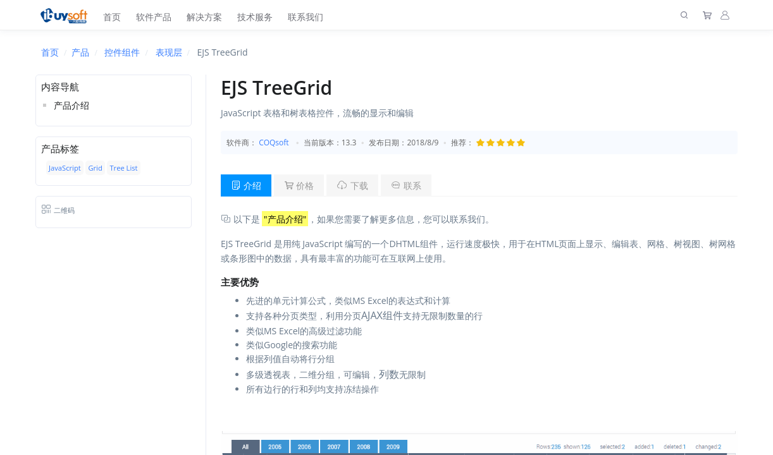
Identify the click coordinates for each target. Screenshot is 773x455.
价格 (299, 185)
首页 (112, 17)
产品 (80, 52)
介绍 (246, 185)
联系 (406, 185)
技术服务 (255, 17)
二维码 (58, 210)
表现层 (169, 52)
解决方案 (204, 17)
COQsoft (273, 142)
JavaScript (65, 168)
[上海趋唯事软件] (66, 15)
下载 (352, 185)
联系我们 (305, 17)
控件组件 (122, 52)
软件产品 (153, 17)
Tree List (123, 168)
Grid (95, 168)
